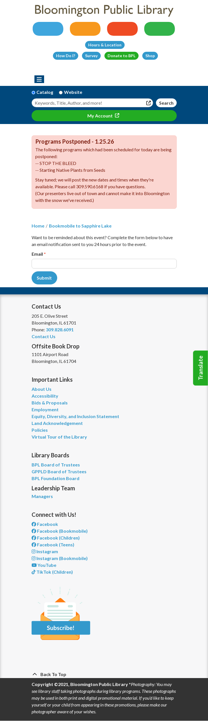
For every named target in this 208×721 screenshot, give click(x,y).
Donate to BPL (121, 55)
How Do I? (65, 55)
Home (38, 225)
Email (37, 254)
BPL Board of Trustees (56, 464)
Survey (91, 55)
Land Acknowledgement (57, 423)
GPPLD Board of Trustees (59, 471)
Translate (200, 368)
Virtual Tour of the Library (59, 436)
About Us (42, 389)
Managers (42, 496)
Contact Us (43, 336)
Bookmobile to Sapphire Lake (80, 225)
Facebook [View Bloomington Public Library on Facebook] (45, 524)
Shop (150, 55)
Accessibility (45, 395)
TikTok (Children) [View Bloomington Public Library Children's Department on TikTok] (52, 572)
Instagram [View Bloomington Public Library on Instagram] (45, 551)
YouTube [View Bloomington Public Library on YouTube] (44, 565)
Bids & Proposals (50, 402)
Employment (45, 409)
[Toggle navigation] (39, 79)
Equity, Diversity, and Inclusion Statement (75, 416)
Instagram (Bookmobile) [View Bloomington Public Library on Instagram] (60, 558)
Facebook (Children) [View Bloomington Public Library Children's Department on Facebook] (56, 537)
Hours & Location (104, 44)
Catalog (44, 92)
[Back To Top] (104, 674)
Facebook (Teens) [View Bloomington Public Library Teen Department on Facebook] (53, 544)
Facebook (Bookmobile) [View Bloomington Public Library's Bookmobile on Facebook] (60, 531)
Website (73, 92)
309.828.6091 (60, 329)
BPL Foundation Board (55, 478)
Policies (40, 430)
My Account (100, 115)
